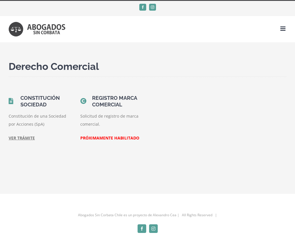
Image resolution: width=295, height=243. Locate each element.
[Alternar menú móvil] (283, 29)
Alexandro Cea (164, 215)
